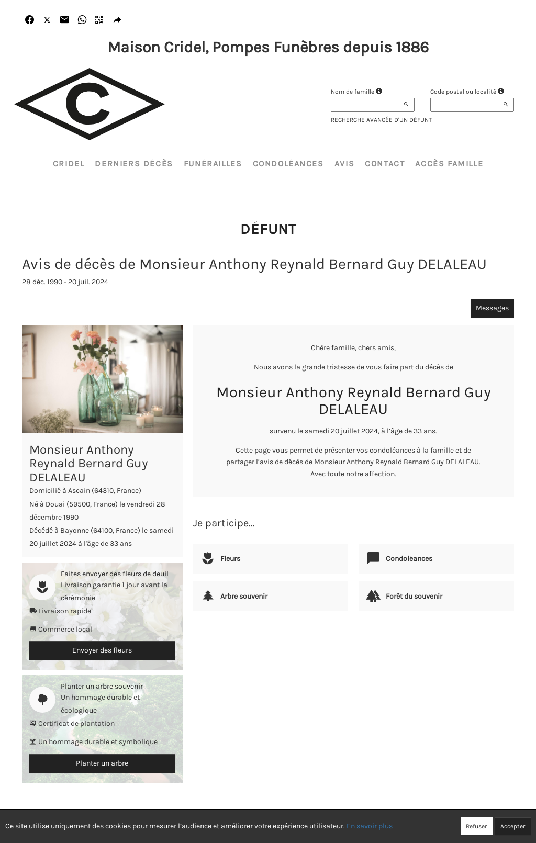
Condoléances (288, 163)
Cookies (307, 826)
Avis (344, 163)
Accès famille (449, 163)
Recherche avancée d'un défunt (381, 119)
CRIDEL (69, 163)
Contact (385, 163)
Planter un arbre (102, 763)
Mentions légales (354, 826)
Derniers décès (134, 163)
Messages (492, 308)
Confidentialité (263, 826)
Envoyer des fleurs (102, 650)
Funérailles (213, 163)
